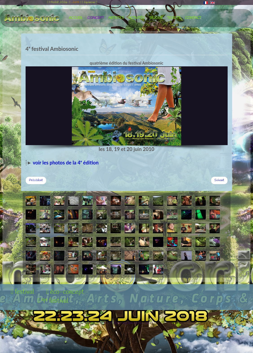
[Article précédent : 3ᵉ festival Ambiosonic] (36, 180)
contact (193, 18)
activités (136, 18)
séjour (156, 18)
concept (95, 18)
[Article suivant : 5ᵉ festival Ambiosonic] (219, 180)
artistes (116, 18)
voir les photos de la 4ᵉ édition (66, 163)
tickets (173, 18)
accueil (76, 18)
